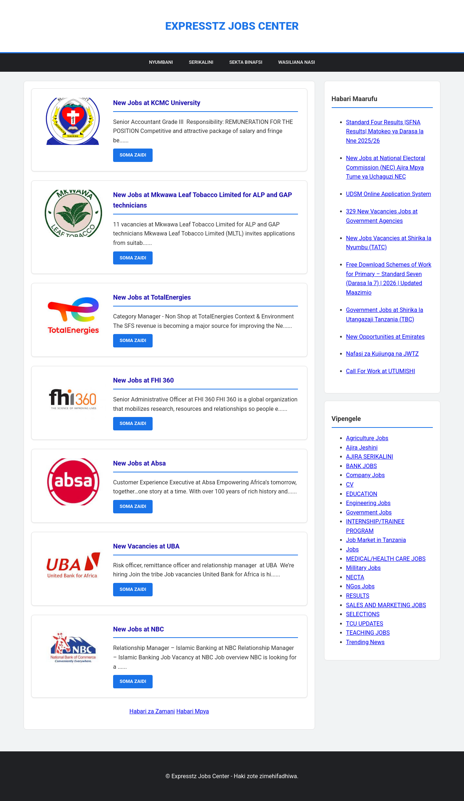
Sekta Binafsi (245, 62)
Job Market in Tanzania (376, 540)
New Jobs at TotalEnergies (152, 297)
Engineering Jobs (368, 503)
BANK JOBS (361, 466)
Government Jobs (369, 512)
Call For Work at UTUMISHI (380, 371)
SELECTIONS (363, 614)
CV (350, 484)
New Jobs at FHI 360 (143, 380)
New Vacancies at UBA (146, 546)
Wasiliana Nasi (296, 62)
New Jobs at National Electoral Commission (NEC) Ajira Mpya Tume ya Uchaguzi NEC (385, 167)
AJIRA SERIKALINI (369, 456)
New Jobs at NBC (138, 629)
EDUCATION (361, 494)
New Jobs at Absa (139, 463)
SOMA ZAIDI (133, 155)
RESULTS (357, 595)
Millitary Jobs (363, 567)
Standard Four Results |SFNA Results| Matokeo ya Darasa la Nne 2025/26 (385, 131)
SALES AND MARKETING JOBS (386, 605)
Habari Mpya (192, 711)
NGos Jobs (360, 586)
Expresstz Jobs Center (232, 26)
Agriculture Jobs (367, 438)
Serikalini (201, 62)
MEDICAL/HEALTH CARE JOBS (386, 558)
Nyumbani (161, 62)
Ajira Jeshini (362, 447)
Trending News (365, 642)
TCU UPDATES (364, 623)
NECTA (355, 577)
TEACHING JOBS (368, 632)
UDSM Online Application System (388, 194)
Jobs (352, 549)
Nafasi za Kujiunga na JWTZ (382, 353)
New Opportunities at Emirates (385, 336)
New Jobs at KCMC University (156, 103)
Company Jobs (365, 475)
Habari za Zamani (152, 711)
